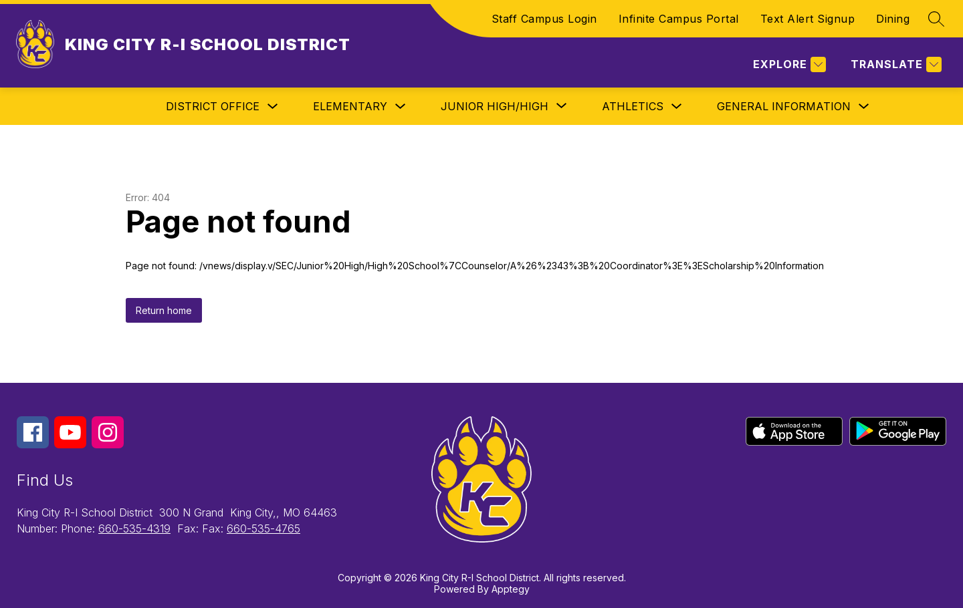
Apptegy (511, 589)
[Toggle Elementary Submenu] (401, 107)
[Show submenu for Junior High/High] (494, 106)
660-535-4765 (263, 528)
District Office (212, 106)
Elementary (350, 106)
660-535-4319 (134, 528)
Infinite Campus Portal (679, 18)
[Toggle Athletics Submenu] (677, 107)
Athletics (632, 106)
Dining (892, 18)
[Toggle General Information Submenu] (864, 107)
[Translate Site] (894, 64)
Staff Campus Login (544, 18)
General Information (784, 106)
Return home (164, 310)
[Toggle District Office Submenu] (273, 107)
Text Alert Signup (807, 18)
